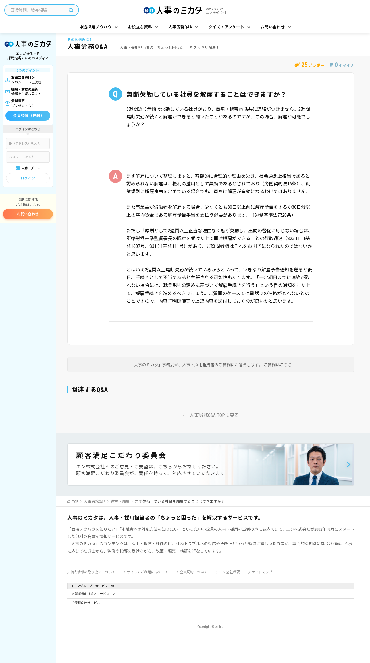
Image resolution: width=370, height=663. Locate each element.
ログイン (28, 178)
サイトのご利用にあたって (147, 572)
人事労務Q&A (94, 501)
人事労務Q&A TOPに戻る (214, 415)
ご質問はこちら (278, 365)
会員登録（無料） (28, 116)
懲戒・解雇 (120, 501)
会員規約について (193, 572)
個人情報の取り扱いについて (92, 572)
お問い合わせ (28, 214)
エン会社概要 (229, 572)
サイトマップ (262, 572)
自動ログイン (30, 168)
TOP (75, 501)
